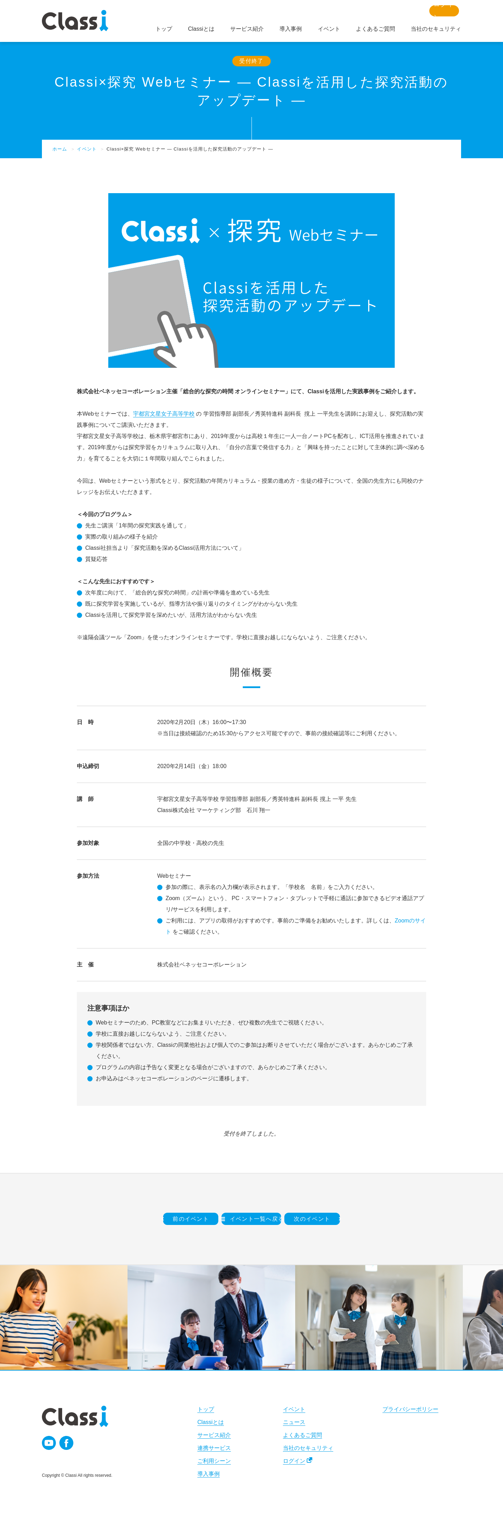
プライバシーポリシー (410, 1409)
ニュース (294, 1422)
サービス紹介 (214, 1435)
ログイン (294, 1461)
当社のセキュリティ (308, 1448)
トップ (205, 1409)
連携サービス (214, 1448)
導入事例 (208, 1474)
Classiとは (210, 1422)
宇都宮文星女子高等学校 (164, 414)
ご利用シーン (214, 1461)
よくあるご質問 (302, 1435)
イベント (86, 149)
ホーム (59, 149)
